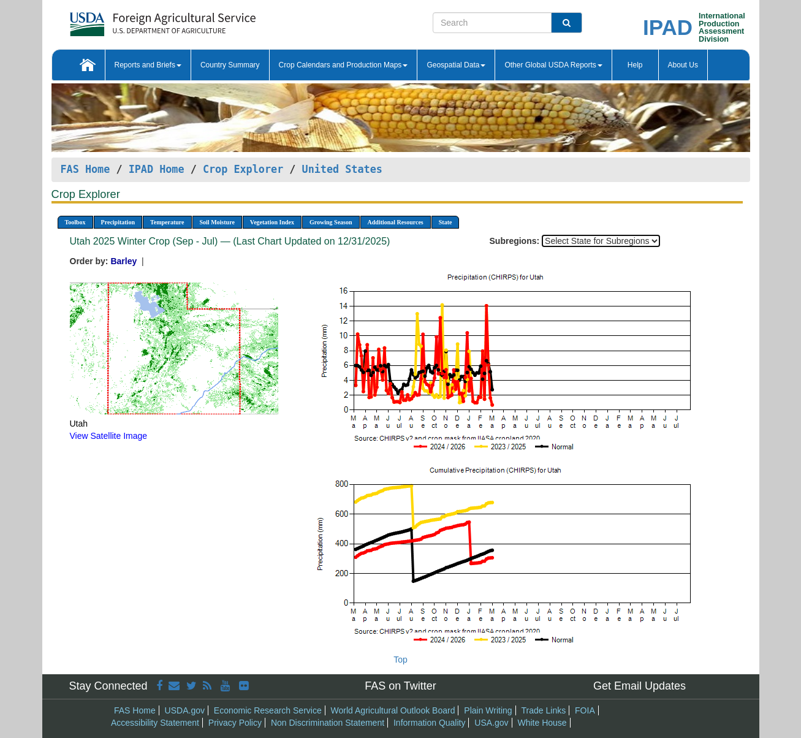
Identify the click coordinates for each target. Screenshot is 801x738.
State (445, 222)
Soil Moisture (217, 222)
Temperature (167, 222)
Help (635, 65)
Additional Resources (395, 222)
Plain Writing (488, 710)
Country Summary (230, 65)
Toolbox (75, 222)
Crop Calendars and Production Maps (343, 65)
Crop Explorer (243, 169)
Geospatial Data (456, 65)
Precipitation (118, 222)
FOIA (585, 710)
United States (342, 169)
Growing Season (330, 222)
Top (400, 659)
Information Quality (429, 723)
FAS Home (85, 169)
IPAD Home (156, 169)
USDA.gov (185, 710)
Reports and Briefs (148, 65)
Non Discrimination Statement (327, 723)
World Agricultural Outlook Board (393, 710)
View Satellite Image (109, 436)
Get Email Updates (639, 686)
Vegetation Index (272, 222)
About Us (683, 65)
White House (541, 723)
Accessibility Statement (155, 723)
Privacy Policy (235, 723)
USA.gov (491, 723)
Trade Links (544, 710)
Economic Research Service (268, 710)
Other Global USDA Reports (553, 65)
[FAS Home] (132, 20)
